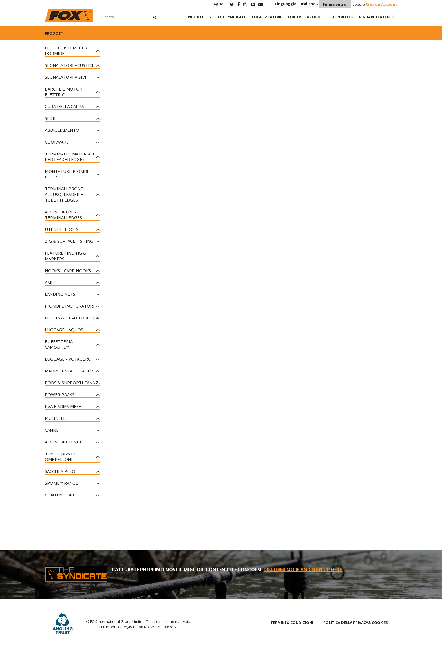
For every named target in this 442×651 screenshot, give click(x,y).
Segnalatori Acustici (69, 65)
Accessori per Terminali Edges (63, 214)
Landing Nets (60, 294)
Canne (52, 430)
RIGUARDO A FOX (375, 16)
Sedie (51, 118)
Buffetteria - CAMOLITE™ (60, 344)
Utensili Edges (61, 229)
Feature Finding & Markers (65, 255)
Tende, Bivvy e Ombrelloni (61, 456)
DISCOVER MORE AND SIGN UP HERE (303, 569)
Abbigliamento (62, 130)
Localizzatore (267, 16)
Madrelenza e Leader (69, 371)
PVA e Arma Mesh (63, 406)
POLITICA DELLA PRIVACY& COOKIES (355, 622)
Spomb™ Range (61, 483)
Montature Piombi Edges (66, 174)
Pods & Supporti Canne (71, 382)
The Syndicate (231, 16)
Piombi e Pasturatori (69, 306)
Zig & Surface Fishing (69, 241)
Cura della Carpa (64, 106)
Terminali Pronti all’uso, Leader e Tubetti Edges (65, 194)
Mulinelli (56, 418)
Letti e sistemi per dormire (66, 50)
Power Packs (59, 394)
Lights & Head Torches (71, 318)
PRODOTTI (197, 16)
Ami (48, 282)
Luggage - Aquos (64, 329)
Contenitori (59, 495)
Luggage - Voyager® (68, 359)
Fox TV (294, 16)
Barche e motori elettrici (64, 91)
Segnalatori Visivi (65, 77)
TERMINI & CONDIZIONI (292, 622)
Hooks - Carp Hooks (68, 270)
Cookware (57, 142)
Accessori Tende (63, 442)
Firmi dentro (334, 4)
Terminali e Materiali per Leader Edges (69, 156)
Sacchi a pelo (60, 471)
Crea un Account (381, 4)
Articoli (315, 16)
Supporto (339, 16)
